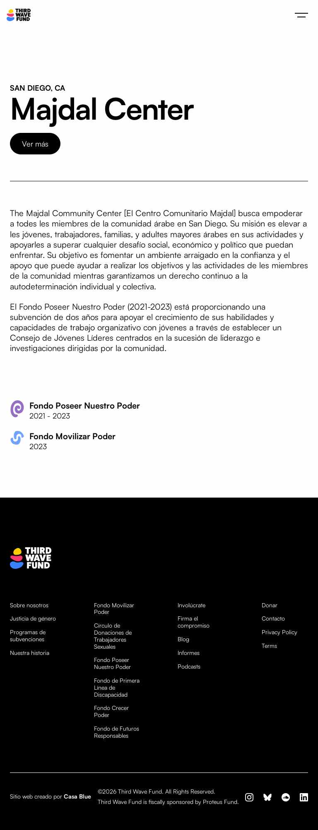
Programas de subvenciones (28, 635)
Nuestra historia (29, 653)
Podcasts (189, 666)
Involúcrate (191, 605)
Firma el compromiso (194, 622)
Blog (183, 639)
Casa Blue (77, 796)
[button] (301, 15)
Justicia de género (33, 618)
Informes (189, 653)
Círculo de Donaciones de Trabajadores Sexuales (113, 636)
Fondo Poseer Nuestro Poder (112, 663)
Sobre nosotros (29, 605)
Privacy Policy (279, 632)
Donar (269, 605)
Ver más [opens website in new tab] (35, 143)
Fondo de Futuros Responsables (116, 732)
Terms (269, 645)
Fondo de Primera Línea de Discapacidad (117, 687)
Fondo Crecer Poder (111, 711)
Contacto (273, 618)
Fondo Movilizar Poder (114, 609)
